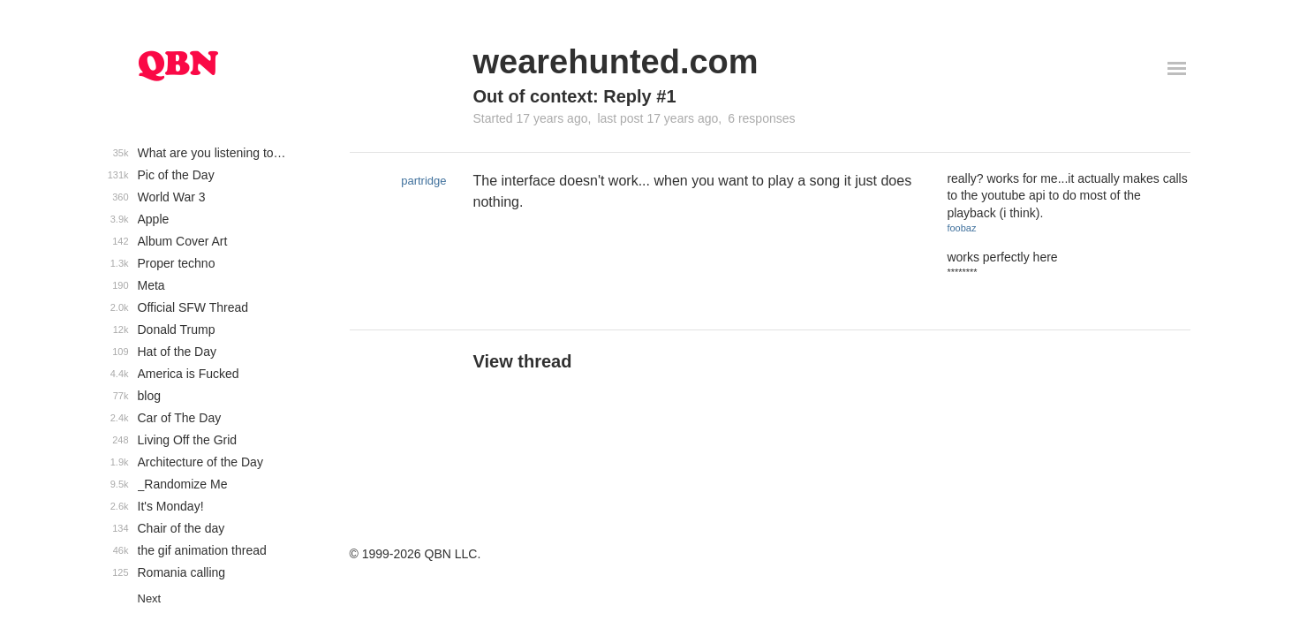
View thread (522, 361)
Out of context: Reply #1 (574, 96)
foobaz (961, 228)
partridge (423, 180)
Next (150, 598)
